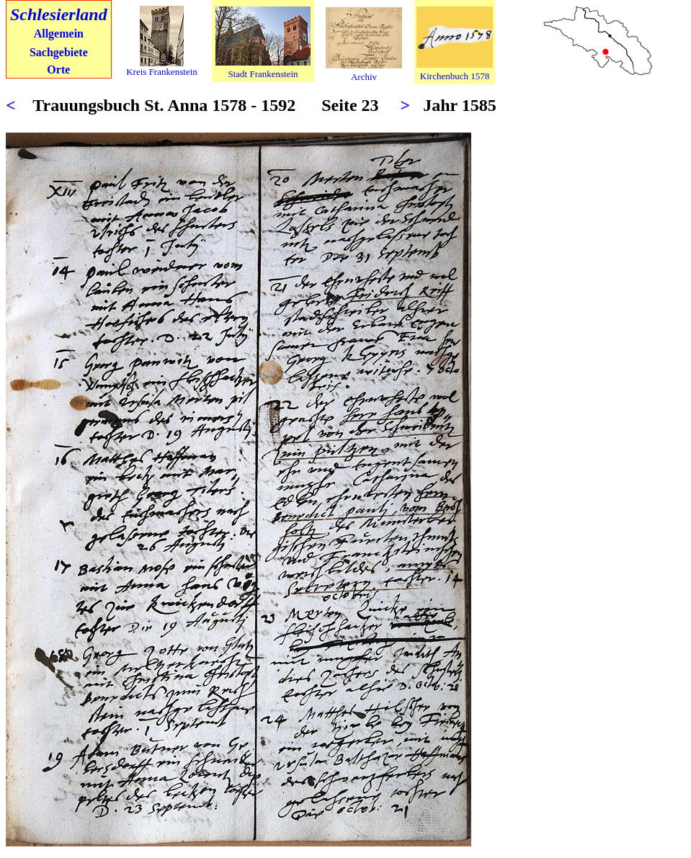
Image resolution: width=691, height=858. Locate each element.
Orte (58, 69)
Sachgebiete (59, 52)
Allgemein (59, 33)
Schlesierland (58, 14)
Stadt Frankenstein (263, 73)
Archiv (364, 76)
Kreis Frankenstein (161, 71)
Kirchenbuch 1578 (454, 76)
